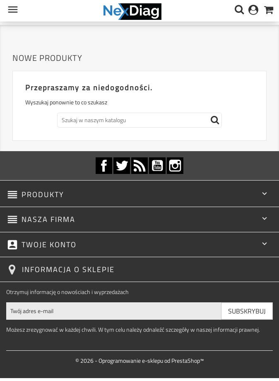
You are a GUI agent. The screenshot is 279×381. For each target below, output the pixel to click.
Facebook (104, 165)
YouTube (157, 165)
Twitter (121, 165)
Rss (139, 165)
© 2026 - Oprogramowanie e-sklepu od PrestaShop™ (139, 360)
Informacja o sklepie (68, 269)
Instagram (175, 165)
